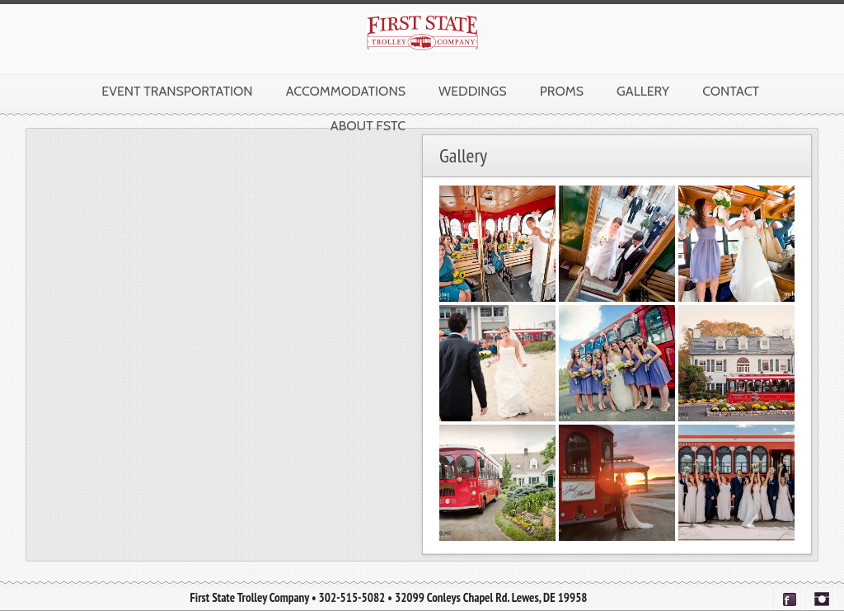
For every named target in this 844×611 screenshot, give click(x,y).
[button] (497, 244)
